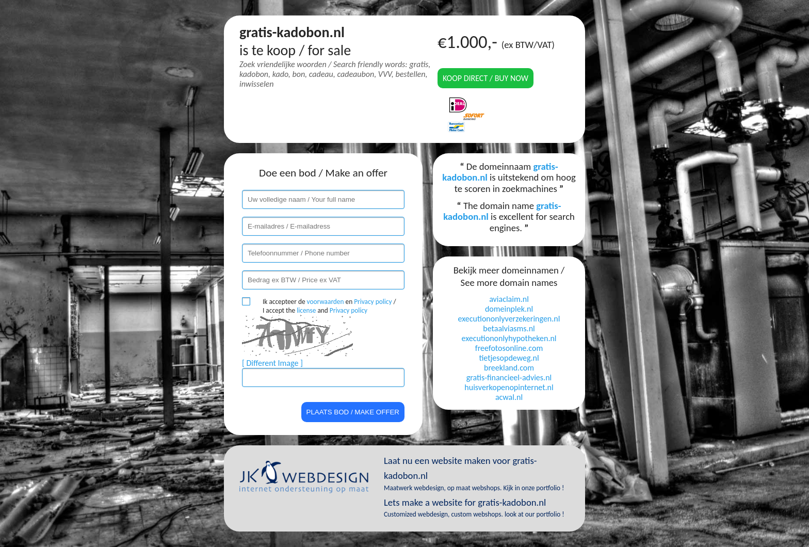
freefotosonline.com (509, 348)
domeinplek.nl (509, 309)
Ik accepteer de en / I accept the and (329, 306)
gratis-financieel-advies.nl (509, 377)
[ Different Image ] (272, 363)
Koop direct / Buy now (485, 78)
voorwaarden (325, 301)
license (306, 310)
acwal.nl (509, 397)
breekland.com (509, 368)
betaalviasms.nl (509, 328)
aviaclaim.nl (509, 299)
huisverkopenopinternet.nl (508, 387)
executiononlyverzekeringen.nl (509, 319)
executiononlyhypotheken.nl (508, 338)
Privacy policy (373, 301)
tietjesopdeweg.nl (509, 358)
